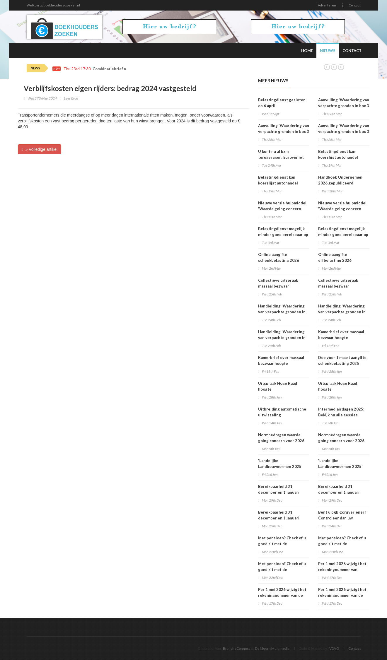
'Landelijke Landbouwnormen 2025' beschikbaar (280, 466)
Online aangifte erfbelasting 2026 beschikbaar (335, 260)
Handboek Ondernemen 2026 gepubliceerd (340, 180)
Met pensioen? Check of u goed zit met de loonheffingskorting (282, 544)
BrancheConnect (236, 648)
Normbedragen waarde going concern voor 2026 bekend (281, 440)
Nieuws (327, 50)
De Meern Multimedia (272, 648)
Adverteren (327, 5)
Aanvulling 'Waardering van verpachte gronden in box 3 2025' (283, 131)
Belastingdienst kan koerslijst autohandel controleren (278, 183)
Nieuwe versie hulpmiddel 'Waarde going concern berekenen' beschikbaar (282, 209)
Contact (355, 5)
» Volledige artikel (40, 149)
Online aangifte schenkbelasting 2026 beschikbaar (278, 260)
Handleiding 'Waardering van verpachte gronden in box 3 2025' (282, 312)
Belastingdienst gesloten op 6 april (282, 103)
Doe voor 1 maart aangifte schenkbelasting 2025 (342, 360)
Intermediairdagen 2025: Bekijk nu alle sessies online (341, 415)
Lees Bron (71, 98)
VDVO (334, 648)
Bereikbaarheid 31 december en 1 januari (278, 489)
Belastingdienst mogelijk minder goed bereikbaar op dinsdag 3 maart (283, 234)
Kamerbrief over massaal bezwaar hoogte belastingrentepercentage (283, 363)
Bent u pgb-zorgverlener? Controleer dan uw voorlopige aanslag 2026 (342, 518)
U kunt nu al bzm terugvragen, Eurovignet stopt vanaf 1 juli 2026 (281, 157)
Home (307, 50)
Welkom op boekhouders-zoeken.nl (53, 5)
